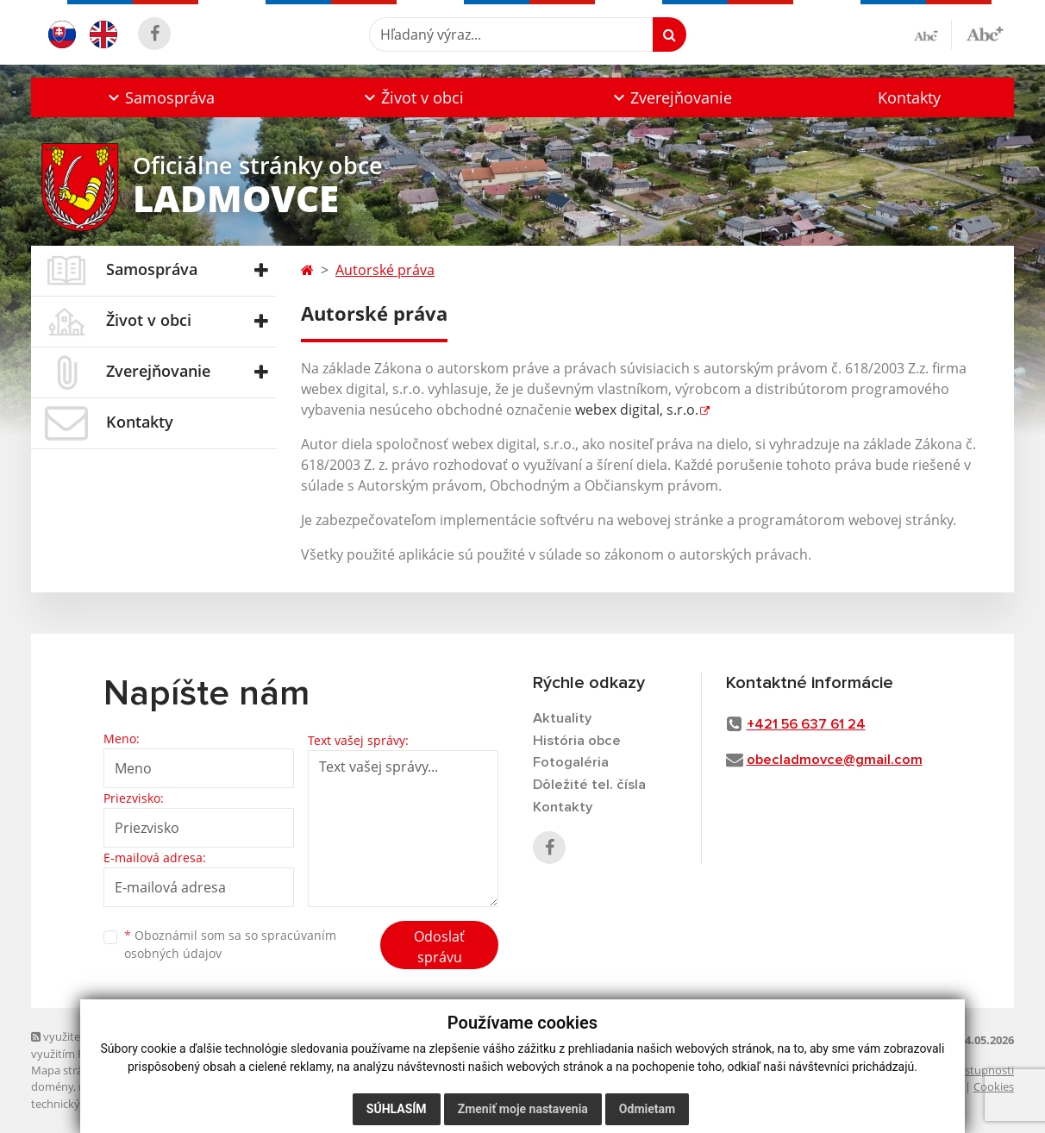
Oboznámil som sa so (230, 944)
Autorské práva (385, 269)
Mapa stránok (67, 1070)
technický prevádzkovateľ (96, 1103)
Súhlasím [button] (396, 1109)
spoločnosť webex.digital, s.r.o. (259, 1086)
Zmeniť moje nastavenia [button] (523, 1109)
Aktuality (562, 718)
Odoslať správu (439, 947)
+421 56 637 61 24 (807, 724)
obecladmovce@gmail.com (835, 760)
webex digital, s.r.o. (636, 409)
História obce (577, 741)
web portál (135, 1070)
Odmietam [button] (647, 1109)
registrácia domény (127, 1086)
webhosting (198, 1070)
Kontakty (909, 97)
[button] (159, 97)
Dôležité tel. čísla (590, 786)
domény (52, 1086)
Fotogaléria (571, 764)
